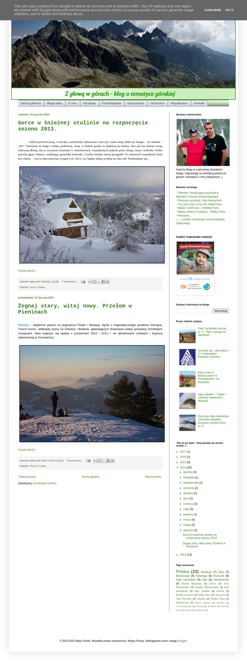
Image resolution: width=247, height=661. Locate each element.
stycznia (188, 530)
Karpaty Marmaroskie (207, 587)
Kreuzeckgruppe (184, 606)
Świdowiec (200, 610)
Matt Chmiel (48, 460)
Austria (220, 591)
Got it (230, 10)
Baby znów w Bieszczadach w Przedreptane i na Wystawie (208, 377)
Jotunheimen (221, 579)
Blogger (182, 640)
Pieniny (34, 466)
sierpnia (188, 493)
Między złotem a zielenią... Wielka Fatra (201, 211)
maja (186, 509)
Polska (41, 287)
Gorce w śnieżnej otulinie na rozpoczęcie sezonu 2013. (200, 536)
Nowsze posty (27, 476)
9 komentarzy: (75, 460)
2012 (183, 554)
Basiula (46, 281)
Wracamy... (184, 215)
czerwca (188, 503)
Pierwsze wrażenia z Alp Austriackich (200, 200)
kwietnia (188, 514)
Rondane (212, 606)
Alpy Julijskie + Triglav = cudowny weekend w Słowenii (212, 398)
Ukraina (201, 598)
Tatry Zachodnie (186, 579)
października (191, 482)
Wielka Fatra (218, 598)
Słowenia (220, 595)
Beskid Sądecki (203, 602)
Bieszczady (183, 575)
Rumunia (218, 575)
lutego (187, 524)
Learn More (212, 10)
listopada (189, 477)
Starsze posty (153, 476)
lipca (186, 498)
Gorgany (221, 602)
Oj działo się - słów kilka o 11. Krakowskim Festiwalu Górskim (213, 354)
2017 (183, 451)
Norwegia (201, 575)
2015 (183, 457)
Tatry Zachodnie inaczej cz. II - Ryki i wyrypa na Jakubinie (212, 332)
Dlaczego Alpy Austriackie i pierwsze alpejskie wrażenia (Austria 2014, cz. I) (213, 421)
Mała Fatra (204, 595)
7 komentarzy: (70, 281)
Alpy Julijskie (202, 591)
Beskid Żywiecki (185, 595)
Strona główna (90, 476)
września (189, 488)
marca (187, 519)
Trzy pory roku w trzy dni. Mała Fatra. (200, 204)
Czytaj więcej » (27, 270)
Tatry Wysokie (184, 598)
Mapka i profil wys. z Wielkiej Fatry (198, 207)
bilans (188, 610)
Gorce (33, 287)
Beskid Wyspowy (192, 583)
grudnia (188, 472)
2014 (183, 462)
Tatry (221, 572)
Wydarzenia (182, 602)
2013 (183, 467)
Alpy (204, 579)
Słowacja (206, 572)
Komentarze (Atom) (44, 483)
